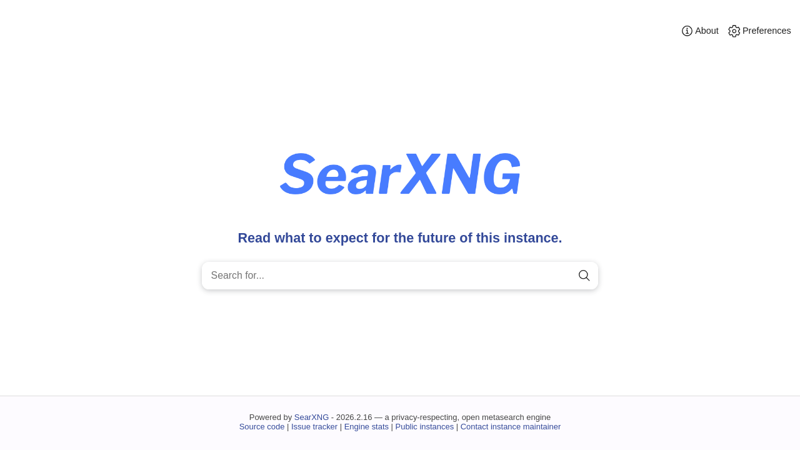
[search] (584, 276)
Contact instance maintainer (511, 426)
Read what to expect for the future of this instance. (400, 238)
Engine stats (366, 426)
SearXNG (311, 417)
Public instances (425, 426)
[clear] (563, 276)
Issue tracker (314, 426)
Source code (262, 426)
